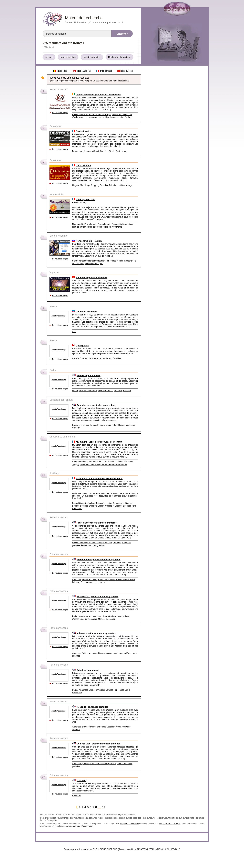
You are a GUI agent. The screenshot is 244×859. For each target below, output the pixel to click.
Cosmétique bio (104, 227)
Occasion (111, 727)
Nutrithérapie (118, 227)
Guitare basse (106, 390)
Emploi (92, 690)
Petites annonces (80, 114)
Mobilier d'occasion (106, 619)
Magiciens (130, 425)
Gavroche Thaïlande (86, 311)
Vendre (111, 616)
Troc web (81, 780)
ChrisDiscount (83, 165)
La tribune (93, 358)
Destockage (77, 151)
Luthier (75, 390)
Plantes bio (117, 224)
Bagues (128, 503)
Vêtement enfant (79, 462)
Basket (111, 462)
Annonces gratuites (107, 579)
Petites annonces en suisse (92, 582)
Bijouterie (82, 503)
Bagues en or (119, 503)
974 (101, 263)
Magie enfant (112, 425)
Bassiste (127, 390)
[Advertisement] (174, 119)
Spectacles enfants (80, 425)
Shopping (95, 185)
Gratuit (96, 151)
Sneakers (119, 462)
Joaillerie (92, 503)
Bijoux (75, 503)
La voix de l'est (105, 358)
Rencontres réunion (115, 261)
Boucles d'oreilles (80, 506)
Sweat (83, 464)
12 (103, 807)
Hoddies (90, 464)
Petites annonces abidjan (99, 114)
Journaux (84, 358)
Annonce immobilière (97, 616)
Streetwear (129, 462)
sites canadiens (84, 71)
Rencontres (119, 690)
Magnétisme (127, 224)
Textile (112, 151)
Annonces (88, 151)
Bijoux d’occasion (104, 503)
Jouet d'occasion (89, 619)
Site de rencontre (80, 261)
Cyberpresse (82, 345)
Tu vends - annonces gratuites (92, 707)
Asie (74, 331)
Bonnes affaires (95, 542)
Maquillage (85, 185)
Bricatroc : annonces (87, 670)
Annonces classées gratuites (103, 763)
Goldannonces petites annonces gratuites (98, 559)
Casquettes (105, 464)
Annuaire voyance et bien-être (91, 277)
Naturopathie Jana (85, 199)
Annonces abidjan (101, 117)
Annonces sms (86, 117)
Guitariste (118, 390)
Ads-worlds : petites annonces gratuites (97, 596)
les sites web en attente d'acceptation (76, 826)
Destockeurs (121, 151)
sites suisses (127, 71)
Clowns (121, 425)
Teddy (97, 464)
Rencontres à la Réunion (89, 241)
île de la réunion (92, 263)
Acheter (118, 616)
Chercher (122, 33)
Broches (119, 506)
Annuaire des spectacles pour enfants (96, 405)
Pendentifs (77, 508)
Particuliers (77, 693)
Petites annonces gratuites (93, 545)
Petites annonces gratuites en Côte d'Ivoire (98, 94)
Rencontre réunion (96, 261)
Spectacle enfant (97, 425)
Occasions (103, 653)
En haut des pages (60, 112)
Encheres (76, 796)
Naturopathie (78, 224)
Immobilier (100, 690)
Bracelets (93, 506)
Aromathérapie (104, 224)
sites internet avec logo (169, 824)
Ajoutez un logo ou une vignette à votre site (68, 81)
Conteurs (76, 428)
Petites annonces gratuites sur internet (97, 522)
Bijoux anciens (129, 506)
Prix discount (115, 185)
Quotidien (117, 358)
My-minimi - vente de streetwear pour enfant (99, 442)
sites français (106, 71)
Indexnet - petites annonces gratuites (96, 633)
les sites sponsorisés (129, 824)
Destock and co (84, 131)
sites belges (62, 71)
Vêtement (92, 462)
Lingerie (75, 185)
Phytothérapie (91, 224)
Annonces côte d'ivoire (120, 117)
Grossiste (104, 151)
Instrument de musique (89, 390)
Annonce (117, 542)
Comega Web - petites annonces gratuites (98, 743)
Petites (75, 690)
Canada (75, 358)
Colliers (101, 506)
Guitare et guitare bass (88, 375)
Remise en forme (80, 227)
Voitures (109, 690)
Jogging (75, 464)
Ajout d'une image (59, 316)
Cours (127, 690)
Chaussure (102, 462)
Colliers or (109, 506)
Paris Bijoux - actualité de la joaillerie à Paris (99, 478)
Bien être (92, 227)
